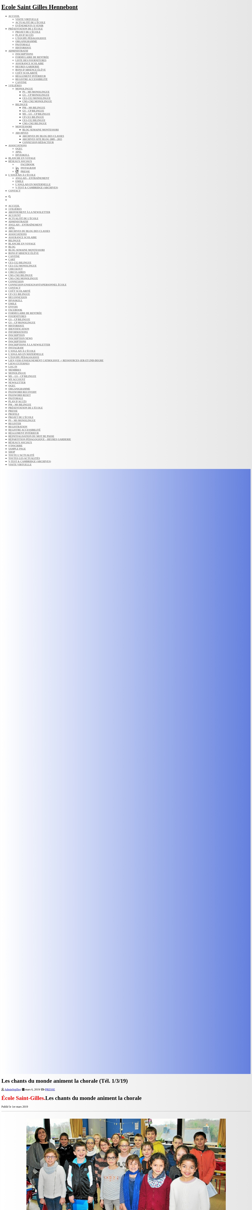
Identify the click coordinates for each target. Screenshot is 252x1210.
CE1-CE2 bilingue (33, 120)
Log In (12, 367)
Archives (21, 133)
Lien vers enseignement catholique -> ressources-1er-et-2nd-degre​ (56, 360)
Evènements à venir (29, 25)
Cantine (21, 82)
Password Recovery (22, 392)
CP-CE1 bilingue (33, 117)
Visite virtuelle (27, 19)
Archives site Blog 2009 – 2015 (42, 139)
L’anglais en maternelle (33, 184)
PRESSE (50, 1089)
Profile (13, 414)
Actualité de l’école (30, 22)
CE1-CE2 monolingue (36, 98)
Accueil (14, 16)
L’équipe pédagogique (30, 38)
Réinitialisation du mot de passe (31, 436)
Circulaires (17, 272)
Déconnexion (17, 297)
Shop (11, 452)
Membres (14, 370)
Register (14, 423)
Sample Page (17, 449)
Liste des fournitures (30, 60)
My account (16, 379)
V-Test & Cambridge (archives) (36, 187)
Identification (18, 329)
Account (14, 215)
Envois (13, 307)
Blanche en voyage (22, 158)
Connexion (16, 281)
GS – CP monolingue (35, 95)
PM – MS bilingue (33, 107)
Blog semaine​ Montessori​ (40, 130)
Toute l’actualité (21, 455)
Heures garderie (27, 66)
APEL (18, 152)
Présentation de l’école (25, 29)
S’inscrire (15, 445)
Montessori (23, 126)
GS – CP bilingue (33, 111)
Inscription (16, 335)
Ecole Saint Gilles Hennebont (39, 7)
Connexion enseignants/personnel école (37, 284)
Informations (18, 332)
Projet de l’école (27, 32)
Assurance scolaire (29, 63)
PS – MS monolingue (35, 92)
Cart (11, 259)
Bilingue (21, 104)
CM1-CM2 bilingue (34, 123)
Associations (17, 145)
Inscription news (20, 338)
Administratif (18, 51)
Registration (17, 426)
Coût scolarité (26, 73)
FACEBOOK (15, 310)
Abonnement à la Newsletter (29, 212)
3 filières (15, 85)
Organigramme (26, 41)
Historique (23, 47)
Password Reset (19, 395)
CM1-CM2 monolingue (37, 101)
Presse (13, 411)
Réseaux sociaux (20, 161)
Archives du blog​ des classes (43, 136)
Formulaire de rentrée (32, 57)
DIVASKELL (22, 155)
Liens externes (19, 363)
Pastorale (22, 44)
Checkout (15, 269)
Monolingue (24, 88)
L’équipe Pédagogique (23, 357)
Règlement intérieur (30, 76)
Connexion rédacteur (38, 142)
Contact (14, 191)
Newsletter (17, 382)
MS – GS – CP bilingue (36, 114)
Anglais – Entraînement (32, 178)
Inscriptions (24, 54)
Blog (11, 247)
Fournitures (17, 316)
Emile (19, 181)
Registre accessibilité (31, 79)
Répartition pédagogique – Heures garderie (39, 439)
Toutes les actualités (24, 458)
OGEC (19, 148)
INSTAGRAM (15, 348)
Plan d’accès (24, 35)
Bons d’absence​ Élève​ (30, 70)
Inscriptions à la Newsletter (29, 344)
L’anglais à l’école (22, 175)
